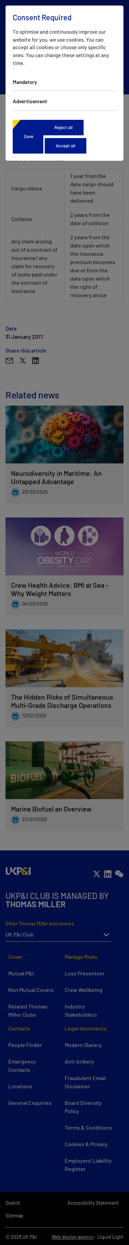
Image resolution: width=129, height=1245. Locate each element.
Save (28, 136)
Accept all (65, 145)
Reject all (63, 127)
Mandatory (25, 82)
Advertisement (30, 101)
